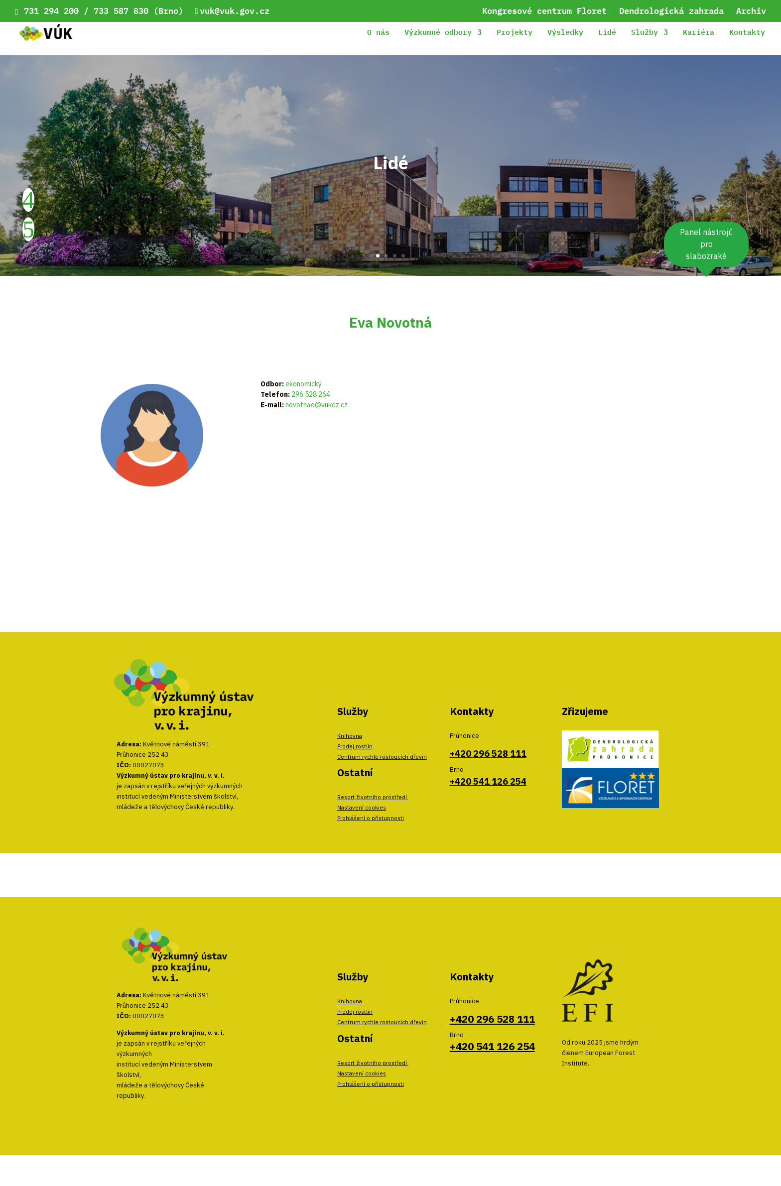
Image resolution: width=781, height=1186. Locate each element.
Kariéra (698, 33)
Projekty (514, 33)
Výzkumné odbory (438, 33)
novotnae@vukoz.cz (316, 404)
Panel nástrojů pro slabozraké (706, 244)
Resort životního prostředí (372, 797)
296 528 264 (310, 394)
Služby (644, 33)
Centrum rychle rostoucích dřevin (382, 756)
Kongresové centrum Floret (544, 11)
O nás (378, 33)
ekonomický (303, 383)
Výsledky (565, 33)
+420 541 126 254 (488, 781)
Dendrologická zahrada (671, 11)
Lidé (607, 33)
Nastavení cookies (361, 807)
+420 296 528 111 (488, 753)
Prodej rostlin (355, 746)
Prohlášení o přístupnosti (370, 818)
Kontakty (747, 33)
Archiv (751, 11)
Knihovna (349, 735)
